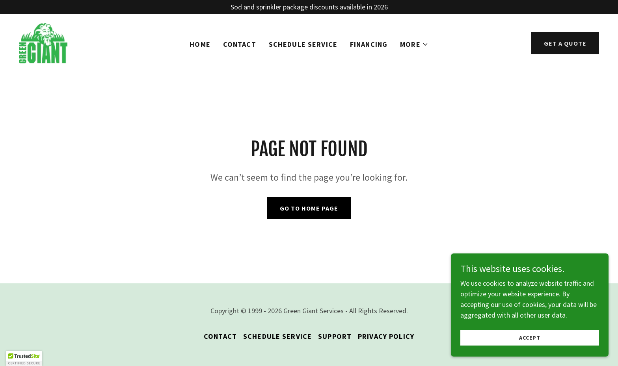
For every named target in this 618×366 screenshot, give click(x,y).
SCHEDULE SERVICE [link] (303, 44)
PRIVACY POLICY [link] (386, 336)
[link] (43, 42)
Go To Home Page (309, 208)
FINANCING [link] (368, 44)
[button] (414, 45)
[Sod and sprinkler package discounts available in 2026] (309, 7)
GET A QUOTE (565, 44)
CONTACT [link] (239, 44)
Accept (529, 337)
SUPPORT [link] (335, 336)
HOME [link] (200, 44)
